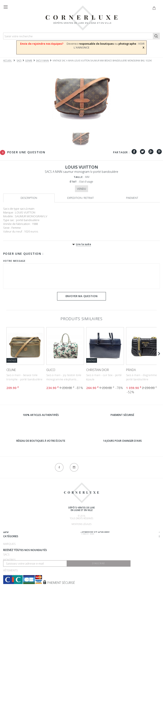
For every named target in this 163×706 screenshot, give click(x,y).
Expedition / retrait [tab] (80, 198)
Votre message (14, 260)
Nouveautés (11, 640)
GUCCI (50, 370)
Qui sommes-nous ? (16, 532)
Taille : (79, 177)
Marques (9, 603)
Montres (9, 619)
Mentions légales (81, 524)
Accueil (7, 60)
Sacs (6, 613)
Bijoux (7, 624)
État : (74, 181)
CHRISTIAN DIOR (97, 370)
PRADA (131, 370)
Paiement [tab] (132, 198)
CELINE (11, 370)
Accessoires (11, 635)
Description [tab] (29, 198)
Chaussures (11, 608)
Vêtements (10, 629)
